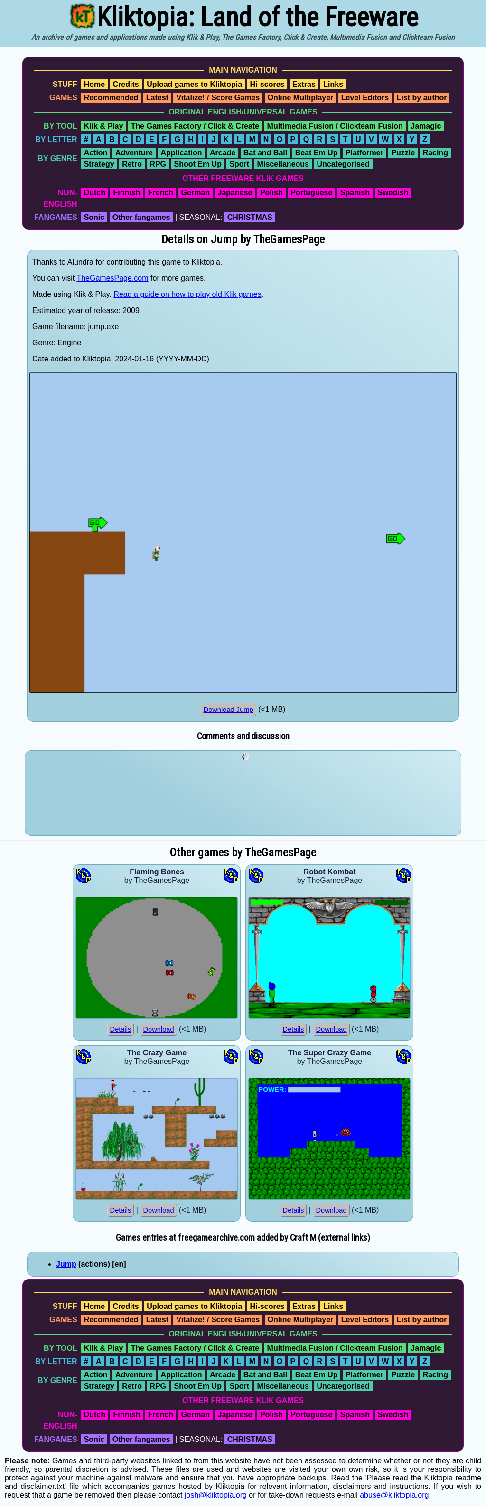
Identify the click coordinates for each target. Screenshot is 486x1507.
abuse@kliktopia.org (394, 1495)
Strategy (99, 164)
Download (158, 1029)
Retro (132, 164)
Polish (271, 193)
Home (94, 84)
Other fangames (141, 217)
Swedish (393, 193)
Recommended (111, 98)
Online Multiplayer (301, 98)
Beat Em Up (316, 153)
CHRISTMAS (249, 217)
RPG (158, 164)
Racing (435, 153)
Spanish (355, 193)
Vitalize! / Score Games (218, 98)
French (160, 193)
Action (96, 153)
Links (333, 84)
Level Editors (365, 98)
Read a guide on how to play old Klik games (187, 294)
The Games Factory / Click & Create (195, 126)
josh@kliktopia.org (216, 1495)
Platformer (364, 153)
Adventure (134, 153)
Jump (66, 1264)
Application (181, 153)
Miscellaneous (283, 164)
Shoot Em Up (197, 164)
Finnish (126, 193)
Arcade (222, 153)
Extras (304, 84)
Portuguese (311, 193)
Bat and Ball (265, 153)
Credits (126, 84)
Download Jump (228, 709)
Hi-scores (267, 84)
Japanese (234, 193)
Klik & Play (103, 126)
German (195, 193)
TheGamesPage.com (112, 278)
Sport (239, 164)
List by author (422, 98)
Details (120, 1029)
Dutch (94, 193)
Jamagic (426, 126)
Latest (157, 98)
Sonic (94, 217)
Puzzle (403, 153)
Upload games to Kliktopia (194, 84)
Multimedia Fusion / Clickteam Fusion (335, 126)
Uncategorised (343, 164)
